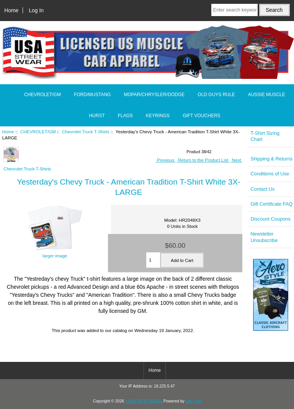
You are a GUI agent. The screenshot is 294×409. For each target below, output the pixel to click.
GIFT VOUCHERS (201, 115)
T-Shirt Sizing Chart (264, 136)
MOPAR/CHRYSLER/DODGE (154, 94)
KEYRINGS (158, 115)
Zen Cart (193, 401)
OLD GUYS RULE (216, 94)
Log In (36, 10)
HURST (97, 115)
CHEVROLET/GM (38, 131)
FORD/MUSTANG (92, 94)
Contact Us (262, 189)
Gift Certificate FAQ (271, 204)
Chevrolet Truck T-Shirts (85, 131)
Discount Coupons (270, 219)
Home (11, 10)
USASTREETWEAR (143, 401)
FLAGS (125, 115)
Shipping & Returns (271, 159)
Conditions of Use (269, 174)
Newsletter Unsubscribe (264, 237)
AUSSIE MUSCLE (266, 94)
